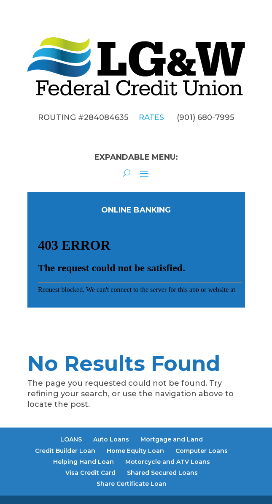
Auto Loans (111, 439)
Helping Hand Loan (83, 462)
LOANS (71, 439)
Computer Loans (201, 451)
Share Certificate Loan (132, 484)
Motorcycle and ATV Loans (167, 462)
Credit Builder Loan (65, 451)
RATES (151, 117)
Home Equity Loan (135, 451)
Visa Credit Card (90, 473)
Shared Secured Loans (162, 473)
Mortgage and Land (171, 439)
